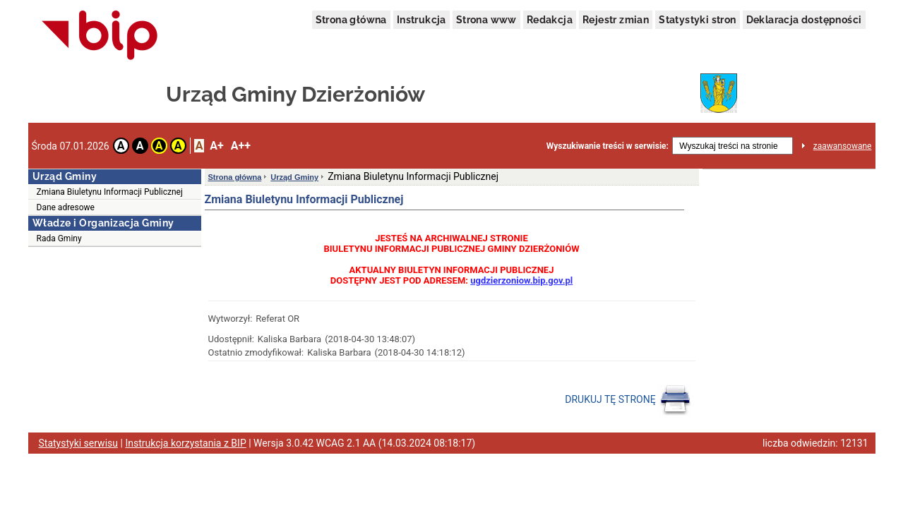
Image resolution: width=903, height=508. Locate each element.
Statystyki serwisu (79, 443)
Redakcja (550, 19)
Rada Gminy (59, 238)
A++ (241, 145)
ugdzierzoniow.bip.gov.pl (521, 280)
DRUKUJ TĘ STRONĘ (628, 400)
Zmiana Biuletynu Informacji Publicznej (110, 192)
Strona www (486, 19)
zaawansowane (842, 146)
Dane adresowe (66, 207)
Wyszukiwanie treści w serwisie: (607, 146)
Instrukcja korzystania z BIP (185, 443)
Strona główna (351, 19)
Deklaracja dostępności (804, 19)
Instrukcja (421, 19)
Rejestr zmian (615, 19)
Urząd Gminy (294, 177)
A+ (216, 145)
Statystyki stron (697, 19)
